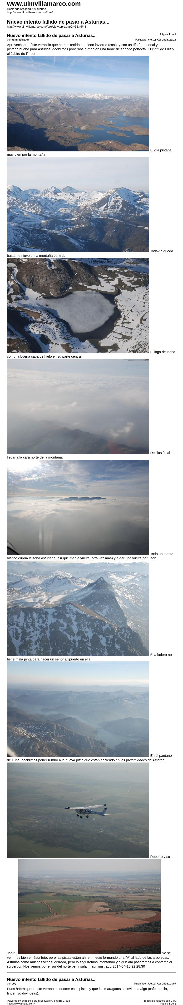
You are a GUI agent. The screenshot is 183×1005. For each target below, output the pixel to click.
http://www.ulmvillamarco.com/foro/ (30, 12)
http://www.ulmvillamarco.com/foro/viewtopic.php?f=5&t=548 (46, 26)
